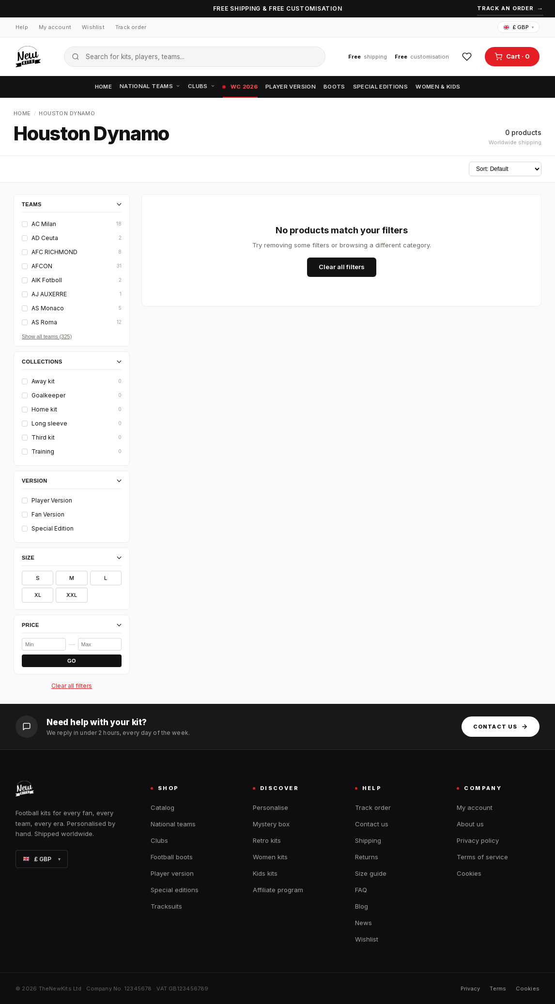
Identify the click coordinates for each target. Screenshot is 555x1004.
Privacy (470, 988)
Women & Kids (438, 86)
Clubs (201, 86)
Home (103, 86)
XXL (71, 595)
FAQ (361, 890)
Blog (361, 906)
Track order (130, 27)
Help (21, 27)
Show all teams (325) (47, 336)
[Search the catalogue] (194, 56)
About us (470, 824)
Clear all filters (71, 685)
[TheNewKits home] (28, 56)
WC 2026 (240, 86)
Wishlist (93, 27)
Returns (366, 857)
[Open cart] (512, 56)
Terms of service (482, 857)
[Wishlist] (467, 56)
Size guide (370, 873)
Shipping (368, 840)
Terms (498, 988)
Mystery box (271, 824)
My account (55, 27)
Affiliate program (278, 890)
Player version (290, 86)
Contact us (500, 726)
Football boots (172, 857)
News (363, 923)
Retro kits (267, 840)
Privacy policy (478, 840)
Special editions (380, 86)
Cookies (469, 873)
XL (37, 595)
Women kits (270, 857)
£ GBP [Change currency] (519, 27)
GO (71, 661)
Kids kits (265, 873)
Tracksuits (166, 906)
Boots (334, 86)
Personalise (270, 807)
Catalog (162, 807)
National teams (150, 86)
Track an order (510, 9)
